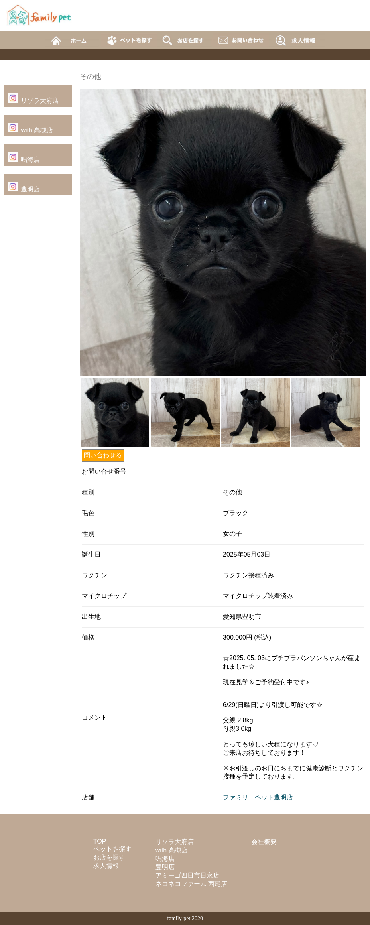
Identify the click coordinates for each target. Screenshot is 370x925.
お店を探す (109, 857)
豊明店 (30, 189)
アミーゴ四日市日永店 (187, 875)
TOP (99, 841)
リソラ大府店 (40, 100)
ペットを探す (112, 849)
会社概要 (264, 841)
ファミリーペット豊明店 (258, 797)
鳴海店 (30, 159)
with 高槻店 (37, 130)
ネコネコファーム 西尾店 (191, 883)
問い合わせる (103, 455)
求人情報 (106, 865)
